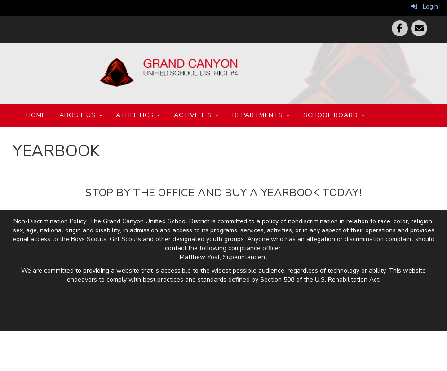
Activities (196, 115)
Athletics (138, 115)
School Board (334, 115)
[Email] (419, 28)
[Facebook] (400, 28)
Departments (261, 115)
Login (424, 6)
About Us (80, 115)
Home (36, 115)
